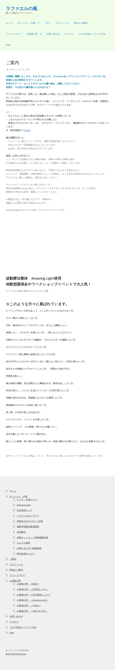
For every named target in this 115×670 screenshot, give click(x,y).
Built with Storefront (16, 653)
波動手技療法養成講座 (28, 526)
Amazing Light (24, 505)
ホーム (9, 23)
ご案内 (47, 23)
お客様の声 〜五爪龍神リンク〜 (33, 594)
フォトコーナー (14, 34)
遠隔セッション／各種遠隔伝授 (32, 537)
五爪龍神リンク (24, 510)
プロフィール (62, 23)
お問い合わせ (53, 34)
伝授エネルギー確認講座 (29, 548)
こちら (27, 130)
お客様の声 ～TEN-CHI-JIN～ (32, 611)
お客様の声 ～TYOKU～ (29, 605)
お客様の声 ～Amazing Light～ (33, 600)
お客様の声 (32, 34)
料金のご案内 (80, 23)
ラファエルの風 (21, 8)
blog (8, 44)
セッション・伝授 (26, 23)
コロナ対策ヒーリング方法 (91, 34)
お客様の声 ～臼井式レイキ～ (32, 589)
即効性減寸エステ (26, 553)
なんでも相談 (23, 542)
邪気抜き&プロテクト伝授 (30, 521)
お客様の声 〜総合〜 (28, 583)
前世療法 (21, 532)
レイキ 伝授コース (27, 499)
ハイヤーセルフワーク (28, 515)
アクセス (68, 34)
